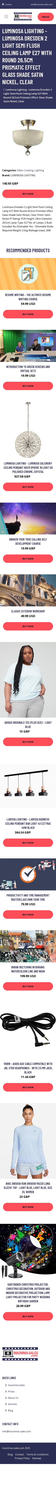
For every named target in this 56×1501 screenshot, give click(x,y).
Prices (45, 16)
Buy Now (28, 193)
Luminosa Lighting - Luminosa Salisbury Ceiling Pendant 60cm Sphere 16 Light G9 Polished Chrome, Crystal (28, 467)
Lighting (39, 170)
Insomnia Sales (16, 1385)
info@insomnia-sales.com (42, 4)
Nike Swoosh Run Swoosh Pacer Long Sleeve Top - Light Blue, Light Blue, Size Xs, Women (28, 1188)
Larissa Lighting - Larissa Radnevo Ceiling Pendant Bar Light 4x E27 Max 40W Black (28, 823)
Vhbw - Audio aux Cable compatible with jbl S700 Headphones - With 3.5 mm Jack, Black (28, 1068)
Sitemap (36, 1458)
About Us (13, 1398)
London (8, 4)
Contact (19, 1454)
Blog (10, 1410)
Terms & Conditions (37, 1454)
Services (12, 1404)
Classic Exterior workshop (28, 611)
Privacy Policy (22, 1458)
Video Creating (25, 170)
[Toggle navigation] (6, 16)
